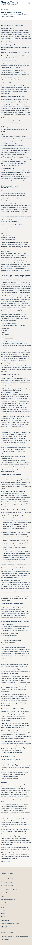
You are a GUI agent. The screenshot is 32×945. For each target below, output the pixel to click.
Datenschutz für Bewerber (22, 936)
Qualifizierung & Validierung (8, 899)
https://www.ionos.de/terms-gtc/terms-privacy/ (12, 145)
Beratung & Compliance (7, 902)
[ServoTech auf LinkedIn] (2, 926)
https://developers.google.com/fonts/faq (11, 774)
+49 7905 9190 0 (9, 336)
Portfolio (3, 907)
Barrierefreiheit (5, 939)
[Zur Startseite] (9, 3)
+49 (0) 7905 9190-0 (10, 237)
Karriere (3, 913)
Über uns (3, 910)
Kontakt (3, 916)
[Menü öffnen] (29, 3)
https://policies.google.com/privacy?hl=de (11, 778)
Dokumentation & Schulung (7, 905)
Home (2, 896)
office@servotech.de (10, 239)
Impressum (3, 936)
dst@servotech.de (9, 338)
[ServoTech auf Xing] (6, 926)
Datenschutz (11, 936)
